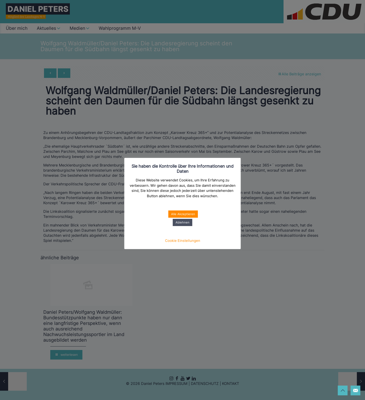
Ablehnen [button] (182, 222)
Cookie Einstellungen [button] (182, 240)
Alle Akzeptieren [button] (183, 214)
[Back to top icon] (343, 390)
